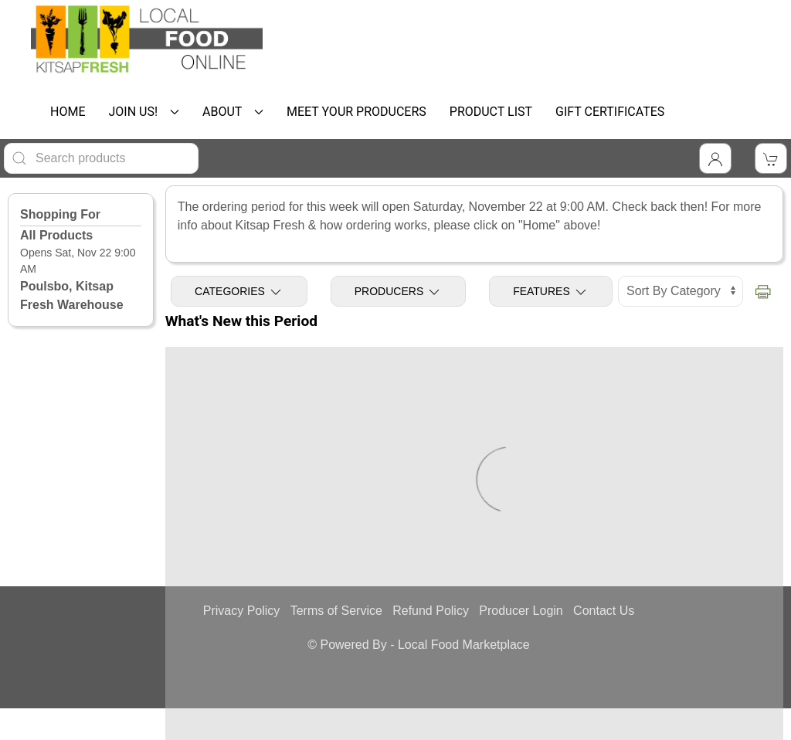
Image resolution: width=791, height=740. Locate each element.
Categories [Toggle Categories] (239, 292)
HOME (67, 111)
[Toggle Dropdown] (715, 158)
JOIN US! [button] (143, 111)
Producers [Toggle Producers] (398, 292)
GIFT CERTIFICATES (609, 111)
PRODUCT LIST (491, 111)
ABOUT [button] (232, 111)
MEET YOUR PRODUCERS (356, 111)
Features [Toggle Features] (551, 292)
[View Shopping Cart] (771, 158)
